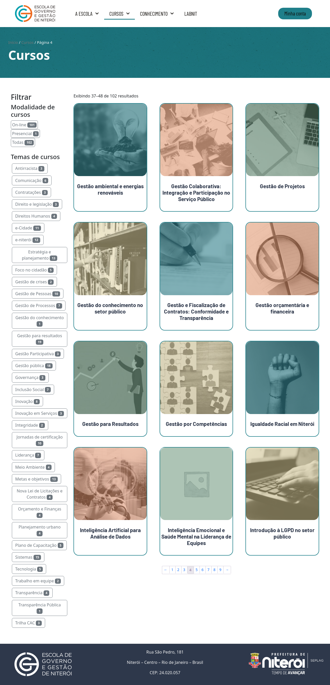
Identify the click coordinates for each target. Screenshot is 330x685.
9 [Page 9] (220, 569)
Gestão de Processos (38, 305)
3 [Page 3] (184, 569)
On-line (24, 125)
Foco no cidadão (34, 270)
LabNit (190, 13)
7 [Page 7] (209, 569)
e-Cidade (28, 228)
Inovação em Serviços (39, 413)
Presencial (25, 133)
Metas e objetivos (36, 479)
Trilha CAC (28, 623)
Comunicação (31, 180)
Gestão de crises (34, 282)
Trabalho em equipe (38, 581)
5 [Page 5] (197, 569)
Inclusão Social (33, 389)
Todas (23, 142)
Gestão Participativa (38, 354)
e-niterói (27, 240)
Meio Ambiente (33, 467)
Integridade (30, 425)
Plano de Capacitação (39, 545)
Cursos (119, 13)
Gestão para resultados (39, 339)
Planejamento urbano (40, 530)
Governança (30, 377)
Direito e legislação (37, 204)
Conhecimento (157, 13)
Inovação (27, 401)
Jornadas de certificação (39, 440)
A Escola (87, 13)
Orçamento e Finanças (39, 512)
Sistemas (28, 557)
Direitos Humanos (36, 216)
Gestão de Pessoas (37, 293)
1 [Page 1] (172, 569)
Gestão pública (34, 365)
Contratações (31, 192)
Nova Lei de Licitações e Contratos (40, 494)
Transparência (32, 593)
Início (13, 42)
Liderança (28, 455)
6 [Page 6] (203, 569)
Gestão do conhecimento (39, 321)
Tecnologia (29, 569)
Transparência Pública (39, 608)
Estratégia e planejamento (39, 255)
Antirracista (29, 168)
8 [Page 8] (214, 569)
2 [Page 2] (178, 569)
